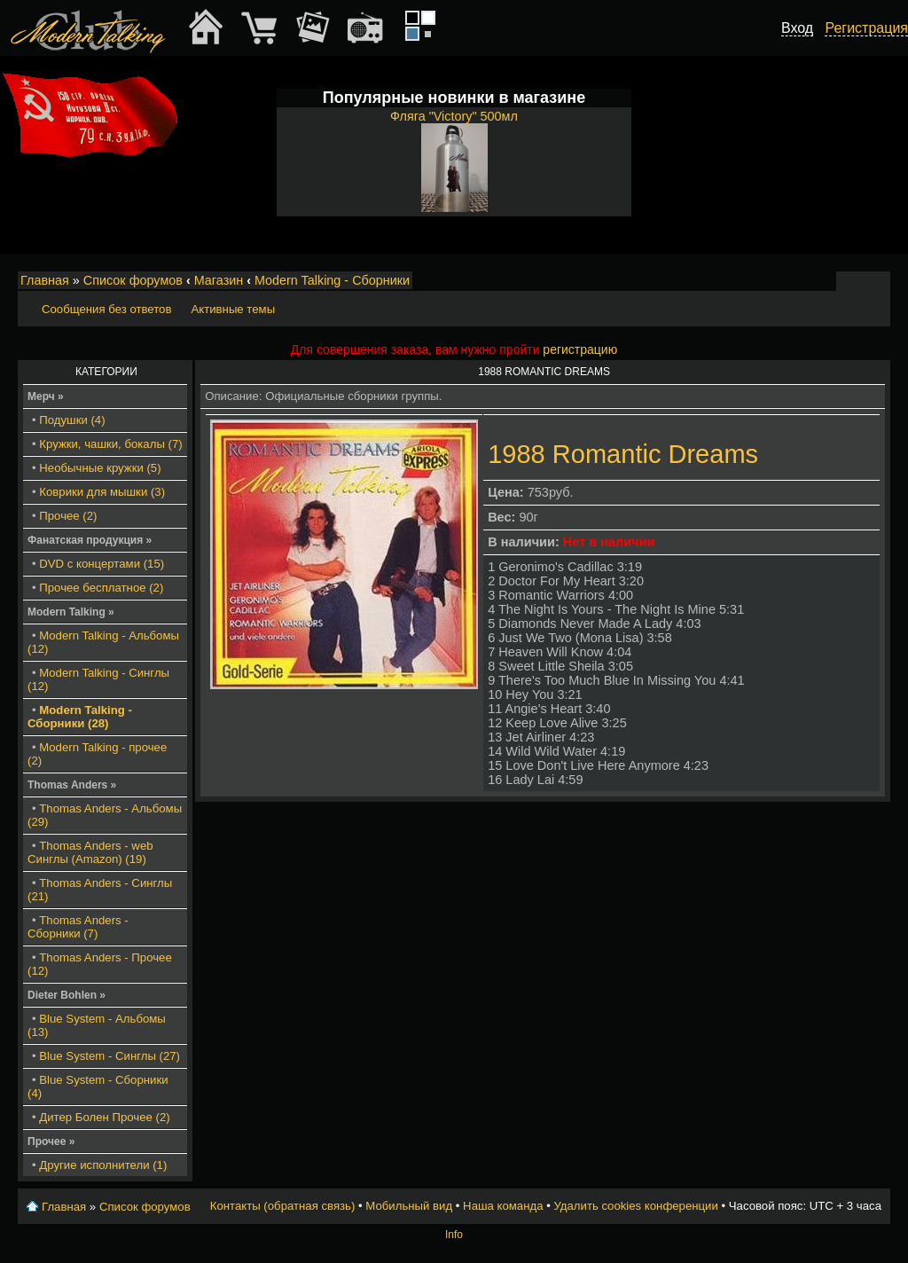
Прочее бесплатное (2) (101, 587)
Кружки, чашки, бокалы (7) (110, 444)
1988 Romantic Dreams (623, 454)
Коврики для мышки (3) (102, 491)
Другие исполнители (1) (103, 1165)
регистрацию (580, 349)
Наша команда (503, 1205)
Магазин (219, 280)
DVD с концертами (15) (101, 563)
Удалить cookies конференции (635, 1205)
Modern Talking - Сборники (332, 280)
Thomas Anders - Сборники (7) (78, 927)
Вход (797, 27)
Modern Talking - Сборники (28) (79, 716)
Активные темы (233, 309)
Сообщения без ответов (106, 309)
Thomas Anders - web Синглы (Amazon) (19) (90, 852)
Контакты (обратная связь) (283, 1205)
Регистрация (866, 27)
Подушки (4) (72, 420)
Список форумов (133, 280)
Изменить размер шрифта (853, 281)
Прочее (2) (68, 515)
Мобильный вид (878, 281)
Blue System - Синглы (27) (109, 1056)
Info (454, 1234)
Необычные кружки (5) (99, 468)
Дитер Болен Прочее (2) (104, 1117)
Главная (44, 280)
